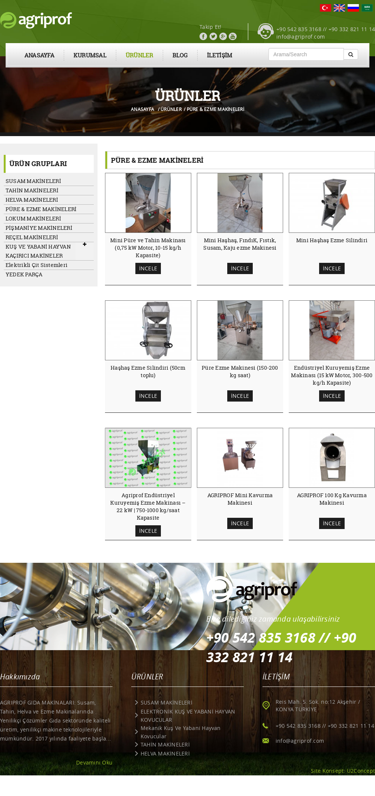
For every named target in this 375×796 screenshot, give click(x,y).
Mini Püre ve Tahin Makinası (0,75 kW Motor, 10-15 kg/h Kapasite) (148, 248)
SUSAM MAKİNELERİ (33, 180)
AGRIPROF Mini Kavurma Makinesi (240, 499)
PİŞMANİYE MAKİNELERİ (39, 227)
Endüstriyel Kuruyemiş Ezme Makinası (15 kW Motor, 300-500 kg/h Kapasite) (331, 375)
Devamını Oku (94, 762)
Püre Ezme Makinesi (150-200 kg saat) (240, 371)
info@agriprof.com (300, 36)
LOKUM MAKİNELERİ (33, 218)
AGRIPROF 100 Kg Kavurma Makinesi (332, 499)
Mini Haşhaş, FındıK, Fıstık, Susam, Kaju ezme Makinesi (239, 244)
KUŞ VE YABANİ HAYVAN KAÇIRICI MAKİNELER (38, 251)
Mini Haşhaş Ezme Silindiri (332, 240)
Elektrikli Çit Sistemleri (37, 264)
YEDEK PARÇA (24, 274)
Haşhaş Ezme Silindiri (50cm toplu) (148, 371)
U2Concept (361, 770)
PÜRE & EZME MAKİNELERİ (41, 209)
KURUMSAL (90, 55)
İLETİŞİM (219, 55)
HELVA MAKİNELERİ (32, 199)
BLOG (180, 55)
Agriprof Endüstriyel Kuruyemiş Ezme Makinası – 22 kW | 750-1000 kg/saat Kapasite (148, 506)
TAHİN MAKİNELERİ (32, 190)
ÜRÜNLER (139, 55)
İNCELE (148, 268)
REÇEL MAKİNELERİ (32, 237)
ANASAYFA (39, 55)
